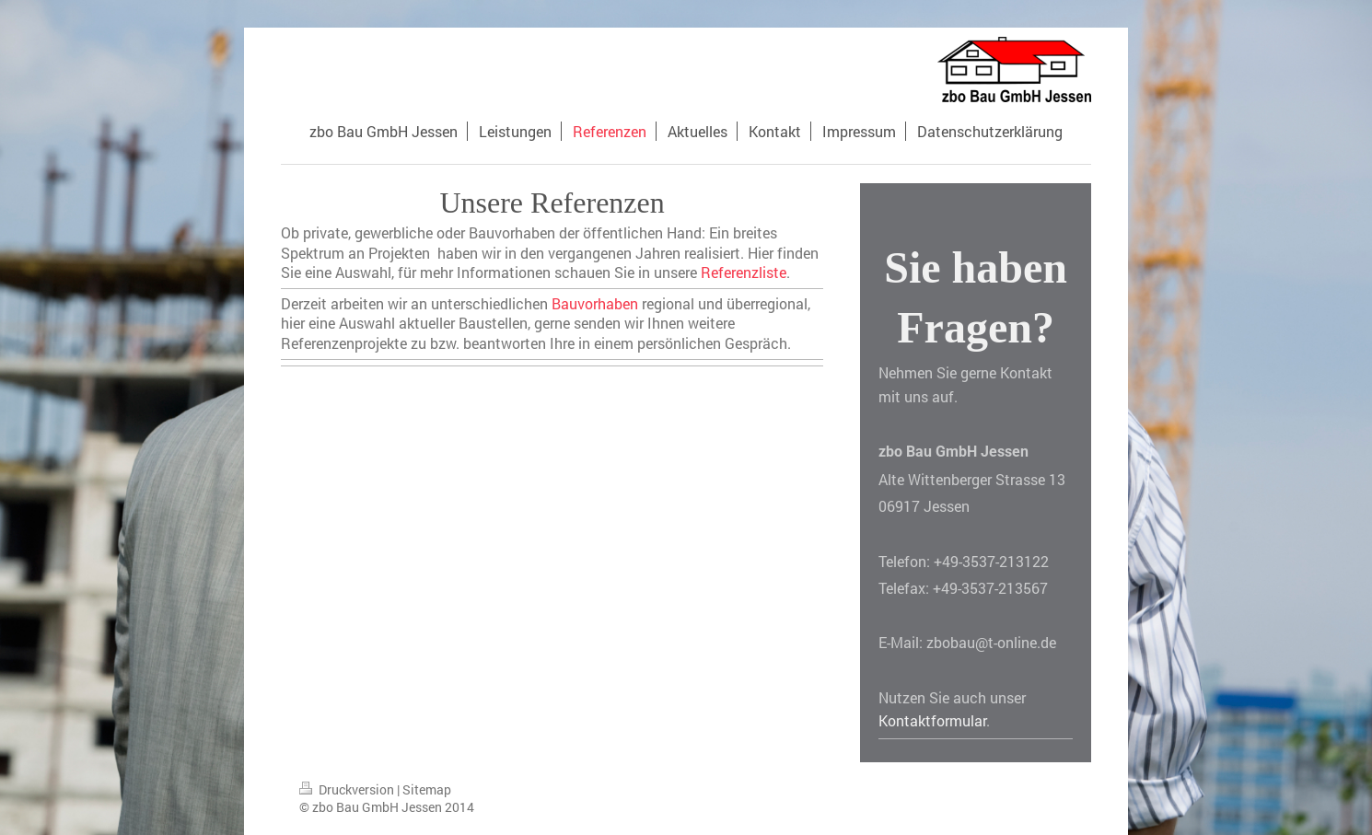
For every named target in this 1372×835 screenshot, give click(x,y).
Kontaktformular (932, 720)
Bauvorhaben (595, 303)
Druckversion (348, 789)
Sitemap (426, 789)
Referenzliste (743, 272)
